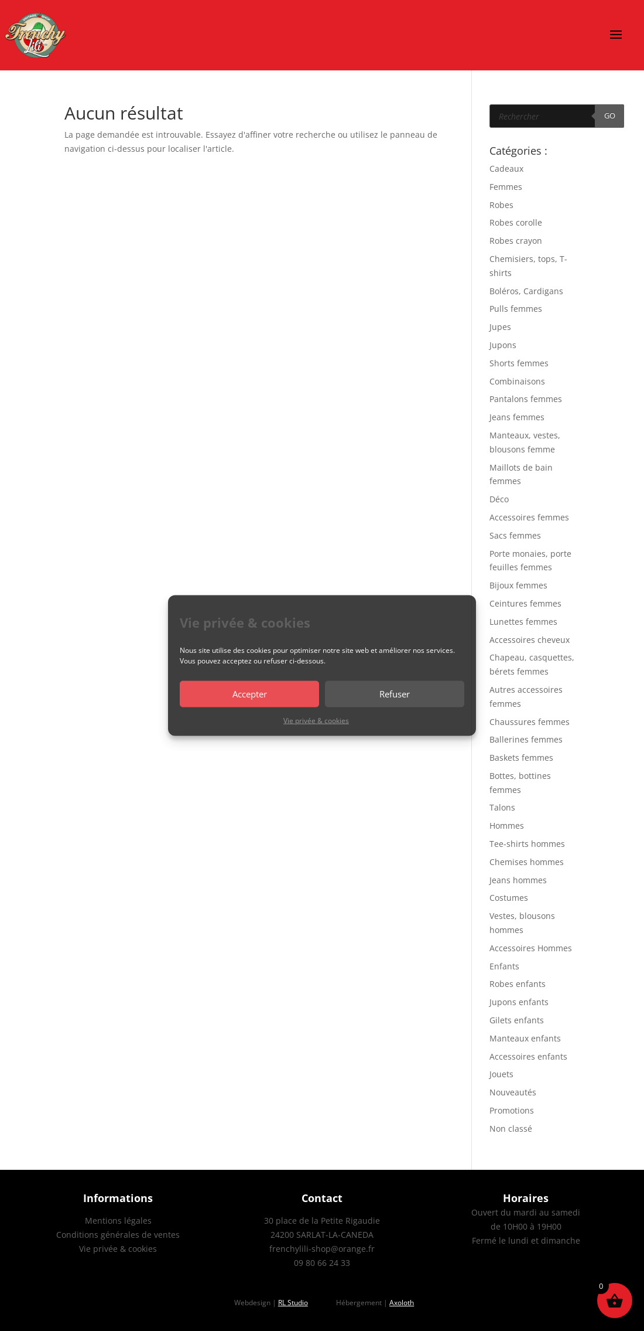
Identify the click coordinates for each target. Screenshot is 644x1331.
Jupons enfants (519, 1001)
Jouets (501, 1074)
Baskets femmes (521, 757)
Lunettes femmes (523, 621)
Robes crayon (515, 240)
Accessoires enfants (528, 1056)
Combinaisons (517, 381)
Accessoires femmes (529, 517)
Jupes (500, 326)
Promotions (511, 1110)
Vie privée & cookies (316, 720)
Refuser (394, 694)
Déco (499, 499)
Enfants (504, 966)
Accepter (249, 694)
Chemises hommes (526, 861)
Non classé (510, 1128)
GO (609, 115)
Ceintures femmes (525, 603)
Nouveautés (512, 1092)
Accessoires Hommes (530, 948)
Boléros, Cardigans (526, 291)
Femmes (505, 186)
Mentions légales (118, 1220)
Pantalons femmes (525, 398)
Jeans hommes (518, 880)
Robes (501, 204)
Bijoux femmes (518, 585)
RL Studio (293, 1303)
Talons (502, 807)
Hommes (506, 825)
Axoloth (401, 1303)
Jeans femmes (516, 417)
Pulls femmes (515, 308)
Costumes (508, 897)
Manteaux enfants (525, 1038)
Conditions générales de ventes (118, 1234)
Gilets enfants (516, 1020)
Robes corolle (515, 222)
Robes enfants (517, 983)
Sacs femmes (515, 535)
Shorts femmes (519, 363)
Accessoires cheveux (529, 639)
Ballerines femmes (526, 739)
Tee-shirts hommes (527, 843)
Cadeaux (506, 168)
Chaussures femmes (529, 721)
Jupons (502, 344)
